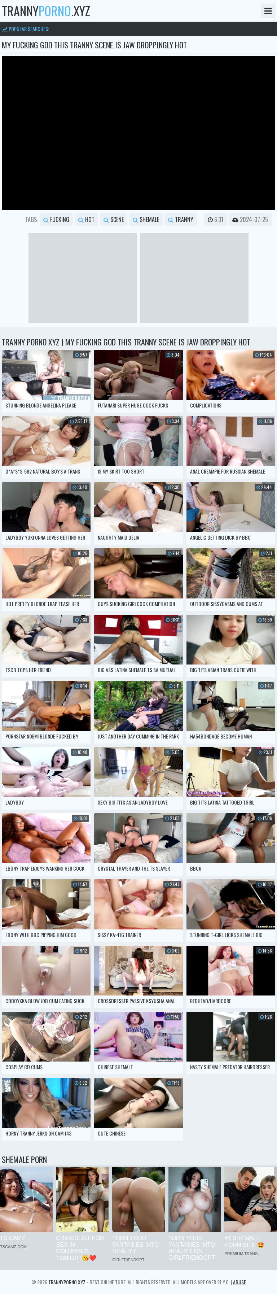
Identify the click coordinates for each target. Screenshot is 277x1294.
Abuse (239, 1282)
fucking (56, 219)
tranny (180, 219)
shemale (146, 219)
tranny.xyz (46, 11)
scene (114, 219)
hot (86, 219)
